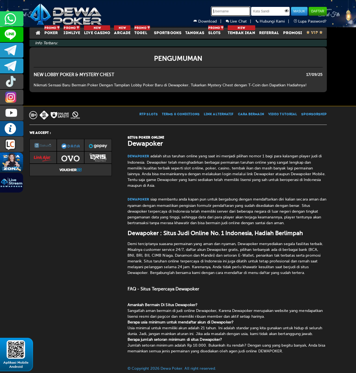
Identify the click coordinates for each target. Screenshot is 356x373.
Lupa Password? (310, 21)
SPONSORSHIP (314, 114)
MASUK (299, 11)
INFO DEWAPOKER (11, 128)
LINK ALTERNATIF (219, 114)
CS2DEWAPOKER (11, 34)
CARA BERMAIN (251, 114)
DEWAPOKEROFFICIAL (11, 112)
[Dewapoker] (66, 14)
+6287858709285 (11, 18)
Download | (209, 21)
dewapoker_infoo (11, 50)
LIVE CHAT (11, 144)
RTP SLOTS (148, 114)
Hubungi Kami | (275, 21)
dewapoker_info (11, 65)
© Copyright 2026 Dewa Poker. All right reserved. (171, 368)
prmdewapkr (11, 81)
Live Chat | (241, 21)
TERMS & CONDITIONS (181, 114)
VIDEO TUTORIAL (282, 114)
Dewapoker (138, 156)
